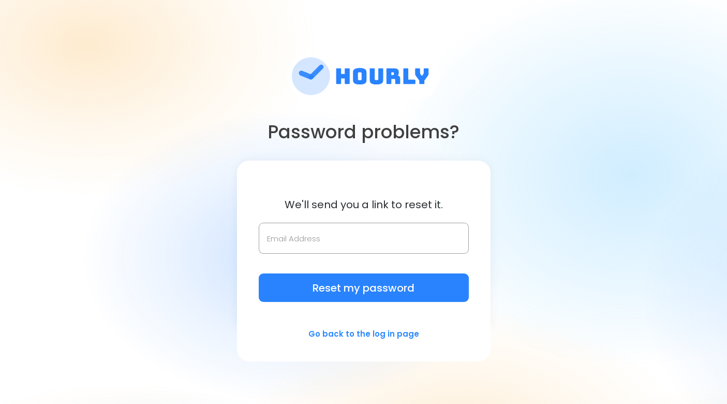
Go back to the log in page (363, 333)
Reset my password (363, 288)
